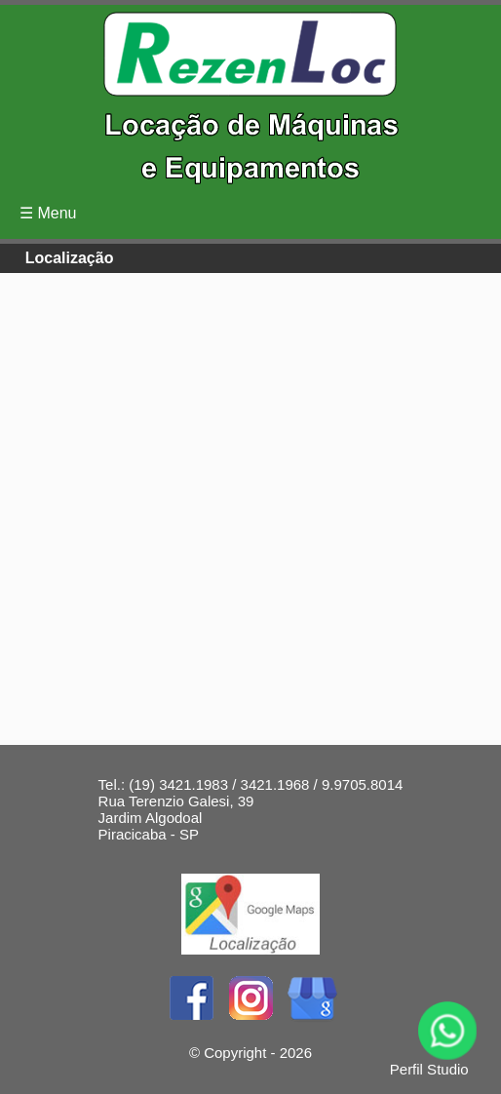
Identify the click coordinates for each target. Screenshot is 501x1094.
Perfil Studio (429, 1069)
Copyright (235, 1052)
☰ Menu (47, 213)
